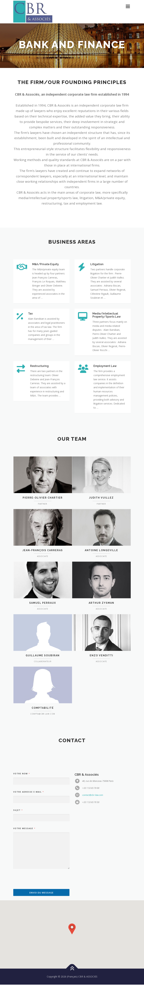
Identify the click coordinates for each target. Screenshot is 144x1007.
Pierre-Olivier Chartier (43, 550)
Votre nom (21, 880)
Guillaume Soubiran (43, 708)
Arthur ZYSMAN (101, 655)
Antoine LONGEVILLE (101, 603)
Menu (128, 6)
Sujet (17, 916)
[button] (72, 951)
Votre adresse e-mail (28, 898)
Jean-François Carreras (42, 603)
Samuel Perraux (42, 655)
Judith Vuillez (101, 550)
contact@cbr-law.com (92, 901)
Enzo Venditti (101, 708)
